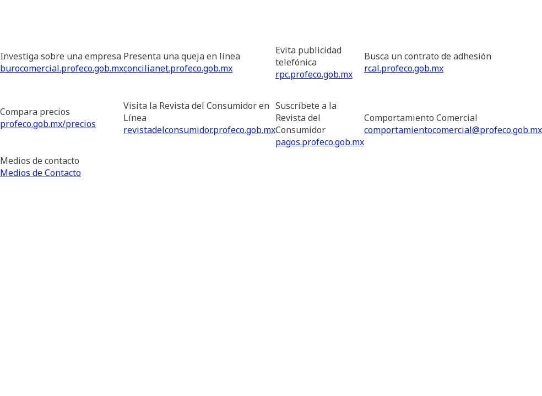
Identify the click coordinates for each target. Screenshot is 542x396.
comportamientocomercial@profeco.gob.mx (453, 130)
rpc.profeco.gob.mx (314, 74)
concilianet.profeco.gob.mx (177, 68)
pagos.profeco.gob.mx (319, 142)
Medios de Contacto (40, 173)
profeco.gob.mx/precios (48, 124)
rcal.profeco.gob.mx (403, 68)
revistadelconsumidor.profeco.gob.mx (199, 130)
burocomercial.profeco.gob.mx (61, 68)
